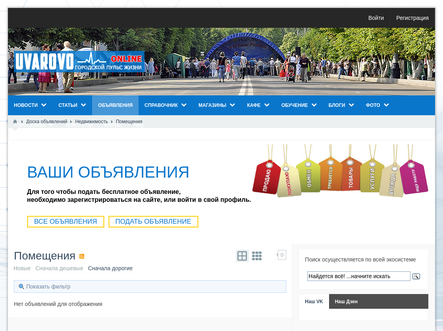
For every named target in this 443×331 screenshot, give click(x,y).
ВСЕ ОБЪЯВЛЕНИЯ (65, 221)
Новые (22, 268)
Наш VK (314, 301)
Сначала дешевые (59, 268)
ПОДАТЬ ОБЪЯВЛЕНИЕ (153, 221)
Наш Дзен (346, 301)
